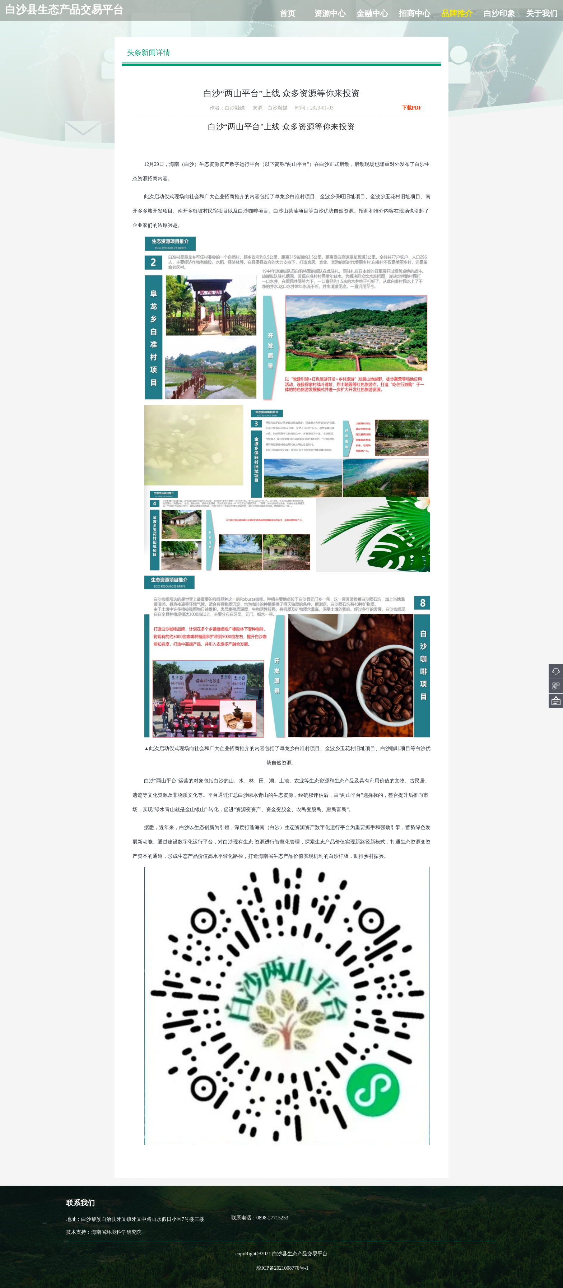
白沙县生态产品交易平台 (64, 9)
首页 (288, 13)
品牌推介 (457, 13)
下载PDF (412, 108)
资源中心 (330, 13)
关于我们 (542, 13)
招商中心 (415, 13)
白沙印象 (499, 13)
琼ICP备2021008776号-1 (282, 1268)
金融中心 (372, 13)
